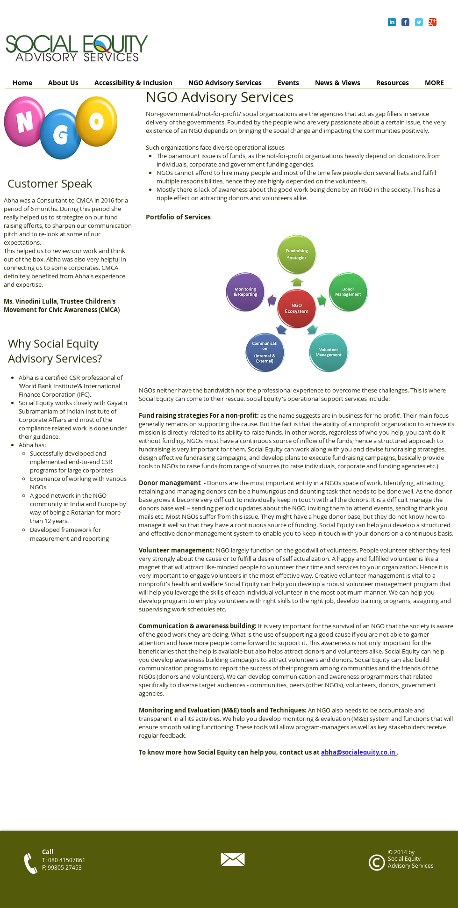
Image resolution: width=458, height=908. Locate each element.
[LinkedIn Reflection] (392, 22)
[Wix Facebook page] (405, 22)
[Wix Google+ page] (433, 22)
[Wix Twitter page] (419, 22)
